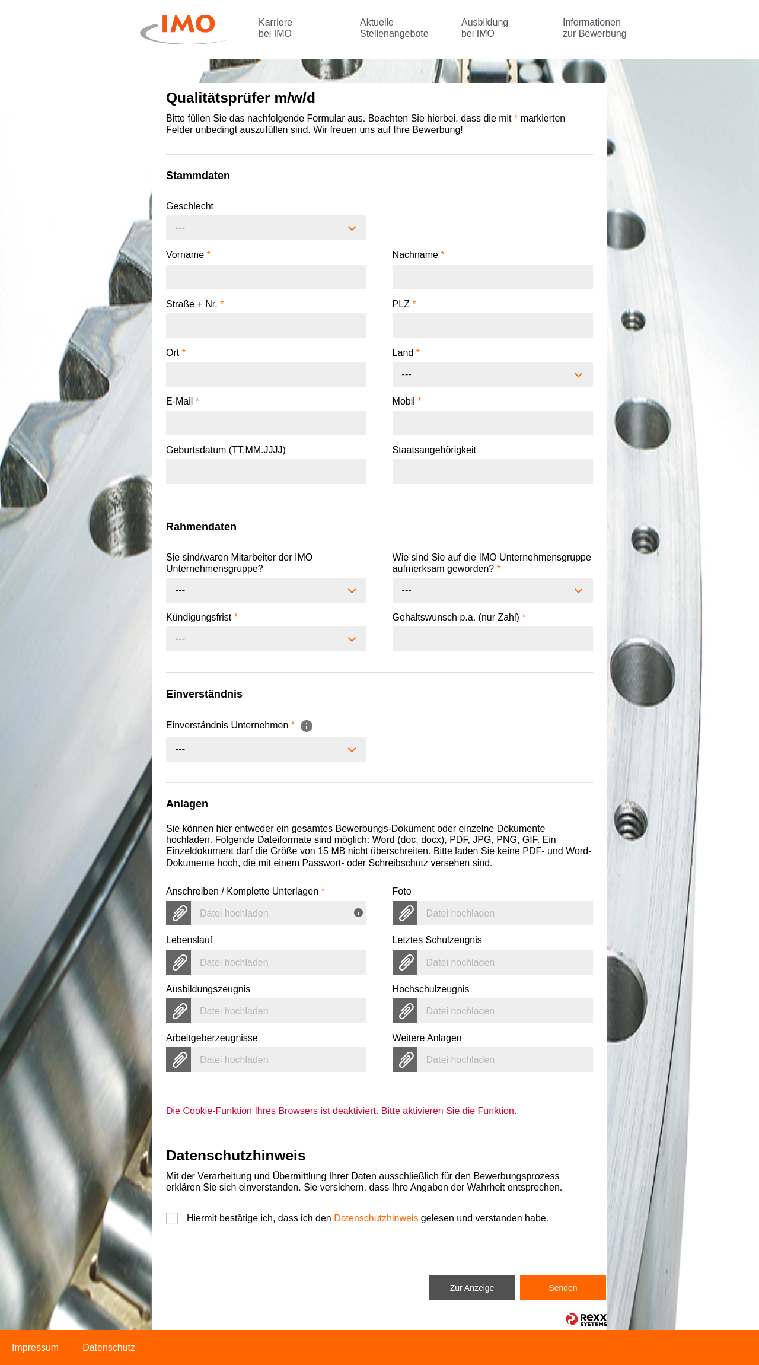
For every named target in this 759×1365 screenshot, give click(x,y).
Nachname (419, 255)
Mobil (407, 401)
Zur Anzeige (472, 1288)
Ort (176, 353)
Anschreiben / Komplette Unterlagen (245, 891)
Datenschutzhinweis (376, 1218)
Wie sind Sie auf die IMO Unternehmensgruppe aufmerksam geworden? (492, 563)
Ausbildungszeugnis (208, 989)
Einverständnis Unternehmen (240, 725)
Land (406, 353)
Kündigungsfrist (202, 617)
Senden (562, 1288)
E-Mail (182, 401)
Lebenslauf (189, 940)
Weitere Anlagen (427, 1038)
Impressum (35, 1347)
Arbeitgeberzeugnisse (212, 1038)
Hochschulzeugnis (431, 989)
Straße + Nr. (195, 304)
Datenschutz (108, 1347)
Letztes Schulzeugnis (437, 940)
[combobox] (266, 227)
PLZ (404, 304)
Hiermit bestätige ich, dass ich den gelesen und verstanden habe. (367, 1218)
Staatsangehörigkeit (434, 450)
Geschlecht (189, 206)
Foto (402, 891)
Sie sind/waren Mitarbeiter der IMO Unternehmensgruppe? (239, 563)
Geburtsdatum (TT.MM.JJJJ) (226, 450)
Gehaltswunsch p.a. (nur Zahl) (459, 617)
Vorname (188, 255)
